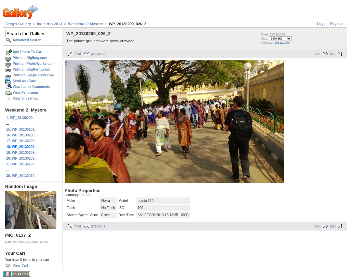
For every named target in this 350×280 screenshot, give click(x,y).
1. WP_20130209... (21, 118)
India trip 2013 (49, 24)
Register (337, 24)
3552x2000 (282, 42)
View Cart (20, 265)
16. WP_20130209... (21, 135)
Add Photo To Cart (28, 52)
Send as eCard (24, 81)
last (333, 54)
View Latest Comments (31, 87)
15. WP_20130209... (21, 129)
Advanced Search (27, 40)
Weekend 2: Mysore (85, 24)
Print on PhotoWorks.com (34, 63)
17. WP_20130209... (21, 141)
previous (98, 54)
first (78, 54)
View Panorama (25, 92)
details (86, 195)
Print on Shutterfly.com (31, 69)
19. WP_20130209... (21, 152)
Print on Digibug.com (30, 58)
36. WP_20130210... (21, 176)
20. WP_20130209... (21, 158)
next (317, 54)
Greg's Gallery (18, 24)
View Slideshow (25, 98)
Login (321, 24)
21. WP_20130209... (21, 164)
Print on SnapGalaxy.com (33, 75)
